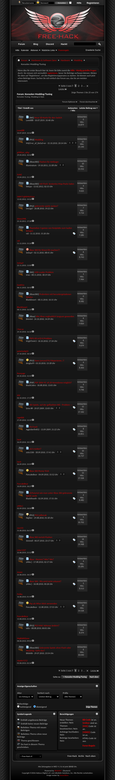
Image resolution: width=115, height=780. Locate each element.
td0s (28, 628)
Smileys (86, 723)
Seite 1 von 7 (67, 85)
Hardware (65, 60)
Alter (19, 693)
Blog (35, 44)
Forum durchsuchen (88, 102)
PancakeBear (31, 474)
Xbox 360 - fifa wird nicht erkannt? (45, 581)
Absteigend (40, 706)
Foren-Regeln (88, 745)
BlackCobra (31, 385)
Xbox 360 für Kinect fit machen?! (44, 250)
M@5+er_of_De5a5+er (36, 143)
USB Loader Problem (43, 272)
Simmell (29, 541)
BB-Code (86, 719)
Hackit (64, 44)
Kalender (25, 50)
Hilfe (79, 3)
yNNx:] (29, 562)
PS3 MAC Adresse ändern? (47, 625)
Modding (78, 60)
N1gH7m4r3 (31, 341)
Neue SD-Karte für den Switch (48, 117)
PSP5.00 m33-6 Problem (40, 338)
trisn (28, 275)
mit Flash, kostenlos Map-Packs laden (56, 183)
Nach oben (94, 677)
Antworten (72, 108)
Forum (21, 44)
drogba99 (30, 363)
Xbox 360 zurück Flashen (40, 537)
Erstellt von (28, 108)
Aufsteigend (24, 706)
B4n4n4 (29, 319)
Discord (50, 44)
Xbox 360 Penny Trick (39, 471)
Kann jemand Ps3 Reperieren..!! (49, 360)
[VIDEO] (86, 732)
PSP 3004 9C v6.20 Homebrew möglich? (53, 382)
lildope (29, 186)
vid (27, 233)
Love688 (29, 120)
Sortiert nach (43, 693)
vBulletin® (58, 771)
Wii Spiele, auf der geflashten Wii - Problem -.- (50, 404)
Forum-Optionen (68, 102)
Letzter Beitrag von (88, 108)
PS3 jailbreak (41, 515)
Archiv (81, 756)
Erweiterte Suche (93, 50)
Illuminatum (31, 165)
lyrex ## (29, 408)
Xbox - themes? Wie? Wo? (41, 559)
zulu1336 (30, 452)
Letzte (63, 89)
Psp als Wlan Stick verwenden (43, 603)
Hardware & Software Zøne (44, 60)
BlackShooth (31, 498)
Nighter (29, 518)
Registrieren (93, 3)
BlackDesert (31, 300)
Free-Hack (72, 756)
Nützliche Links (48, 50)
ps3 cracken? (35, 448)
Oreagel (29, 208)
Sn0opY (29, 252)
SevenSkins (64, 775)
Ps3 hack (33, 426)
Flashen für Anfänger (49, 161)
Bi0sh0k (29, 653)
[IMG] (85, 726)
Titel (20, 108)
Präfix (65, 693)
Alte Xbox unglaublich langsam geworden (55, 316)
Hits (73, 110)
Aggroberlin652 (32, 429)
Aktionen (34, 50)
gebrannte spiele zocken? (46, 206)
